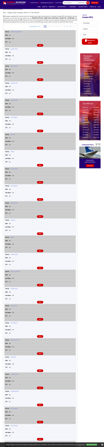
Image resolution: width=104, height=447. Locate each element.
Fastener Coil (87, 87)
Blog (99, 7)
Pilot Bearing (87, 84)
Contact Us (93, 7)
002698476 (85, 138)
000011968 (85, 123)
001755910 (96, 133)
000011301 (85, 108)
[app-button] (58, 3)
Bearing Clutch (87, 89)
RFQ (40, 46)
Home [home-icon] (4, 10)
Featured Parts (83, 7)
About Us (44, 7)
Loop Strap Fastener (88, 72)
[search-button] (87, 2)
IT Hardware (72, 7)
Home (39, 7)
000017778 (85, 125)
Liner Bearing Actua (88, 79)
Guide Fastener (87, 82)
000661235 (96, 128)
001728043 (85, 133)
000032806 (96, 125)
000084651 (85, 128)
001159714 (85, 130)
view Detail (90, 166)
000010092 (85, 118)
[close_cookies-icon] (102, 444)
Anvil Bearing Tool (88, 94)
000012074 (96, 123)
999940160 (96, 111)
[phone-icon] (33, 2)
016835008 (96, 116)
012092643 (96, 108)
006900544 (85, 116)
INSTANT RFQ (95, 2)
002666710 (96, 113)
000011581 (85, 121)
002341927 (85, 113)
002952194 (96, 138)
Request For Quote (90, 42)
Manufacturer (16, 10)
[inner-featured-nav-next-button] (99, 145)
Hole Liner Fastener (88, 77)
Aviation (9, 10)
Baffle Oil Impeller (88, 64)
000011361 (96, 118)
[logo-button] (14, 3)
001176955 (96, 130)
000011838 (96, 121)
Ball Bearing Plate (88, 69)
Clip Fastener (87, 92)
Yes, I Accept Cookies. (92, 444)
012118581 (85, 111)
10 (70, 27)
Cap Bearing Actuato (88, 74)
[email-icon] (46, 2)
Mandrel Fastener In (88, 67)
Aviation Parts (62, 7)
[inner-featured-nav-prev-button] (96, 145)
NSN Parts (52, 7)
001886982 (85, 135)
